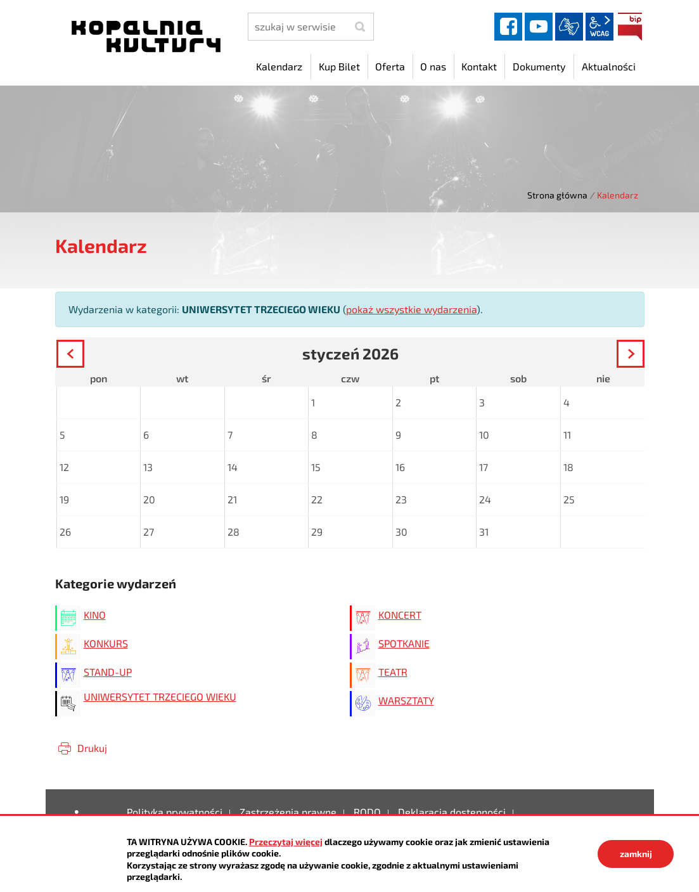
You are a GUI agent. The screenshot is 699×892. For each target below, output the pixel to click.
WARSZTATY (406, 700)
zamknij (636, 853)
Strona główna (557, 195)
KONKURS (106, 643)
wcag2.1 (599, 27)
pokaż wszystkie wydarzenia (411, 309)
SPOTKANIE (404, 643)
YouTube (539, 27)
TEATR (392, 672)
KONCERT (399, 615)
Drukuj (92, 748)
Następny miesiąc (643, 355)
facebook (508, 27)
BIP (630, 27)
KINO (95, 615)
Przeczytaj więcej (286, 841)
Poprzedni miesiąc (83, 355)
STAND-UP (108, 672)
